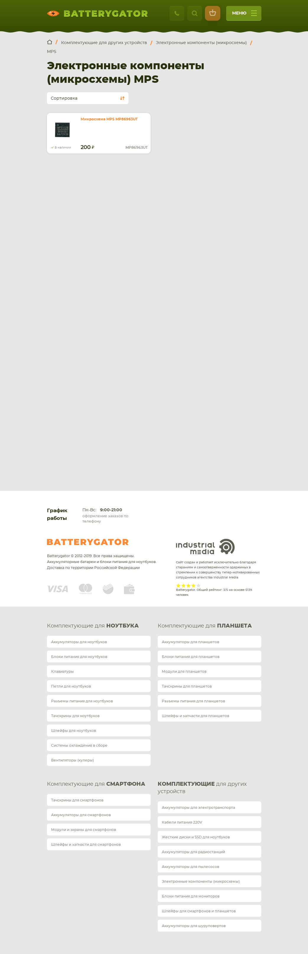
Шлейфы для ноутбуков (73, 731)
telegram (51, 250)
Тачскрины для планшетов (187, 686)
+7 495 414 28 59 (70, 240)
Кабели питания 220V (182, 822)
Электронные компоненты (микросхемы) (201, 881)
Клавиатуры (62, 671)
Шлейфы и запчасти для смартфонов (86, 844)
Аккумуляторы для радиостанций (193, 852)
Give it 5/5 (198, 585)
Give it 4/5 (193, 585)
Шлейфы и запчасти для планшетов (195, 716)
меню (244, 15)
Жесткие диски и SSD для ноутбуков (196, 837)
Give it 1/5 (178, 585)
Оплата (62, 370)
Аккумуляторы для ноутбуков (79, 642)
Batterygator (87, 542)
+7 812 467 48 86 (181, 240)
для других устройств (202, 788)
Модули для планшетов (184, 671)
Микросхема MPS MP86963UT (109, 119)
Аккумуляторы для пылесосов (190, 867)
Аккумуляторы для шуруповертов (194, 926)
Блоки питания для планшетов (190, 657)
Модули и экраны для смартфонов (83, 830)
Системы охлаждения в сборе (79, 745)
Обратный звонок (80, 265)
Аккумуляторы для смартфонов (81, 815)
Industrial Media (205, 546)
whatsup (61, 250)
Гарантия (64, 387)
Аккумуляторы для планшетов (190, 642)
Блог (59, 420)
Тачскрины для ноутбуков (75, 716)
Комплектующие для (93, 626)
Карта (66, 326)
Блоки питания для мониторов (190, 896)
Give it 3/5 (188, 585)
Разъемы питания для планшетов (193, 701)
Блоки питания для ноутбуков (79, 657)
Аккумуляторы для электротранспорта (198, 807)
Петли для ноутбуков (71, 686)
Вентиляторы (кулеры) (72, 760)
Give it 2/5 (183, 585)
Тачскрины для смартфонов (77, 800)
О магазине (67, 403)
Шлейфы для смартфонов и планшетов (199, 911)
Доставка (64, 354)
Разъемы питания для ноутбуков (82, 701)
